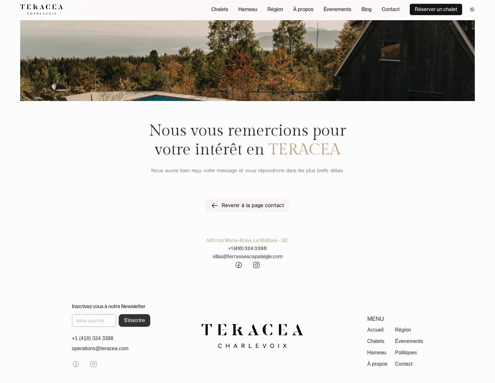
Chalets (219, 9)
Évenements (337, 9)
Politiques (406, 352)
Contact (391, 9)
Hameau (247, 9)
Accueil (375, 329)
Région (275, 9)
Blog (366, 9)
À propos (303, 9)
